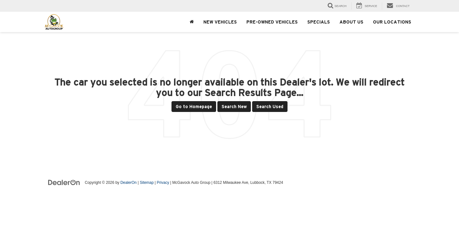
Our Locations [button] (392, 21)
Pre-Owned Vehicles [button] (272, 21)
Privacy (163, 182)
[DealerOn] (64, 182)
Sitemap (147, 182)
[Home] (192, 22)
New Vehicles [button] (220, 21)
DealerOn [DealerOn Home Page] (128, 182)
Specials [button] (318, 21)
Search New (234, 106)
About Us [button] (351, 21)
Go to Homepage (194, 106)
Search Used (269, 106)
